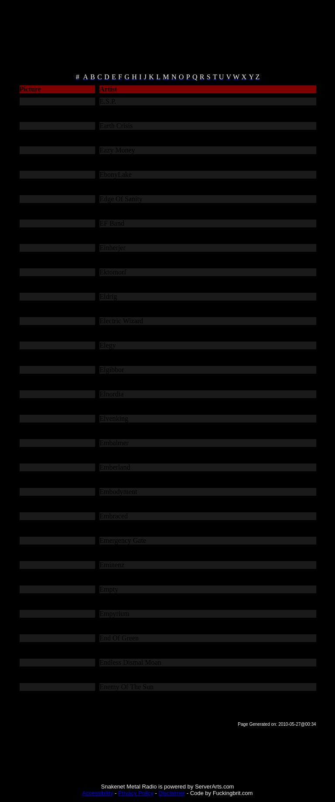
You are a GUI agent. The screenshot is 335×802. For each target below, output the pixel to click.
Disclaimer (171, 793)
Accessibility (97, 793)
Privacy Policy (136, 793)
